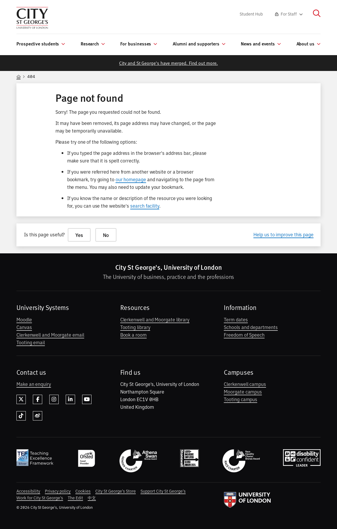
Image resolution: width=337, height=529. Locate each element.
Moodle (24, 319)
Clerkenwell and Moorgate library (154, 319)
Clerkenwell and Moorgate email (50, 334)
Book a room (133, 334)
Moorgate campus (243, 391)
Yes (79, 235)
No (106, 235)
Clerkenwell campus (245, 384)
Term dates (236, 319)
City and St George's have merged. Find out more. (168, 63)
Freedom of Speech (244, 334)
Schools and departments (250, 327)
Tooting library (135, 327)
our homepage (131, 179)
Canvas (24, 327)
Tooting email (30, 342)
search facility (144, 205)
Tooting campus (240, 399)
